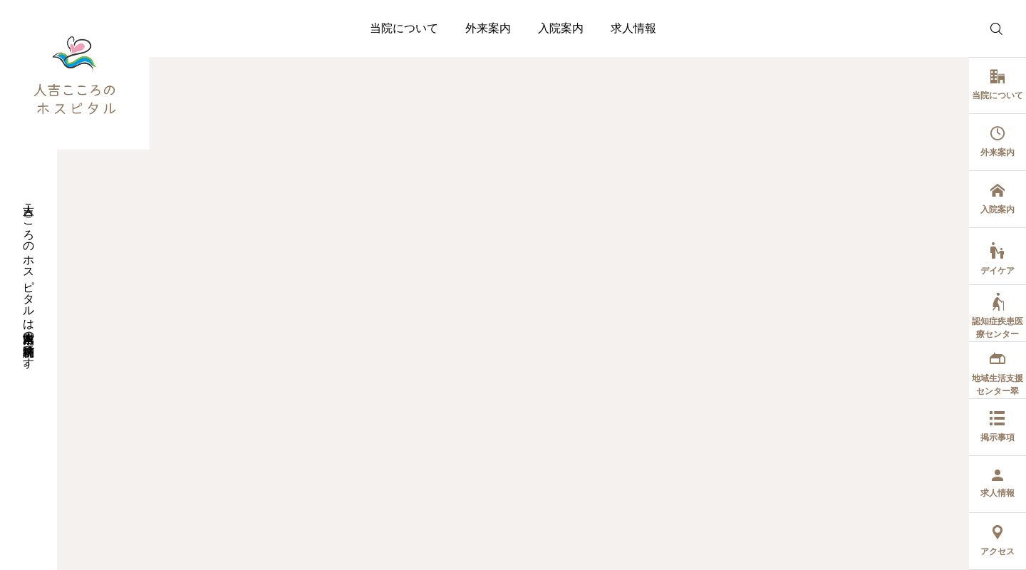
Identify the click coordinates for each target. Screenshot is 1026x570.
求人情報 (633, 28)
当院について (404, 28)
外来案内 (488, 28)
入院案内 (561, 28)
